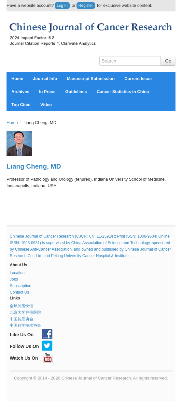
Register (85, 5)
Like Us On (31, 334)
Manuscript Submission (91, 78)
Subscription (20, 285)
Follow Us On (31, 346)
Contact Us (19, 292)
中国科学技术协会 (25, 325)
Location (17, 272)
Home (17, 78)
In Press (47, 91)
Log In (62, 5)
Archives (20, 91)
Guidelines (76, 91)
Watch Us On (31, 358)
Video (46, 104)
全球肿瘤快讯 (21, 306)
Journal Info (45, 78)
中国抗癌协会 (21, 319)
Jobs (14, 279)
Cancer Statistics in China (123, 91)
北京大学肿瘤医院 (25, 312)
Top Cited (21, 104)
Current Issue (138, 78)
